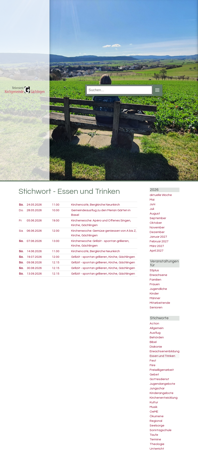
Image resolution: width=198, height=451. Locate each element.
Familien (155, 279)
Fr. (20, 220)
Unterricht (157, 448)
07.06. (34, 241)
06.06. (34, 230)
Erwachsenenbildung (164, 351)
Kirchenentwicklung (164, 397)
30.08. (34, 268)
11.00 (55, 204)
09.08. (34, 262)
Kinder (154, 293)
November (157, 227)
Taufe (154, 434)
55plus (154, 270)
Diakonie (156, 346)
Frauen (155, 284)
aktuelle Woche (161, 195)
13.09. (34, 273)
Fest (153, 360)
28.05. (34, 210)
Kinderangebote (161, 393)
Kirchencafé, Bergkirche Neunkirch (95, 204)
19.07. (34, 256)
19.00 (55, 220)
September (158, 218)
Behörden (157, 337)
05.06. (34, 220)
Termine (155, 439)
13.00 (55, 241)
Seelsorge (157, 425)
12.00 (55, 230)
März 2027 (157, 246)
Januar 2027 (158, 236)
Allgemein (157, 328)
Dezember (157, 232)
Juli (152, 208)
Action (154, 323)
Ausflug (155, 332)
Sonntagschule (161, 430)
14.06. (34, 251)
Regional (156, 420)
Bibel (153, 342)
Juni (152, 204)
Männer (155, 298)
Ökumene (157, 416)
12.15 (55, 262)
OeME (154, 411)
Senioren (156, 307)
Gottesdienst (159, 379)
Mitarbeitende (160, 302)
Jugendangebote (162, 383)
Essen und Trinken (162, 355)
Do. (21, 210)
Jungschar (157, 388)
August (155, 213)
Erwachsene (158, 275)
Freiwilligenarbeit (162, 369)
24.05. (34, 204)
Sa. (21, 230)
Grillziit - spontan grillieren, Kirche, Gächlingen (103, 256)
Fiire (152, 365)
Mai (152, 199)
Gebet (154, 374)
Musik (153, 406)
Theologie (157, 444)
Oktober (156, 222)
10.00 (55, 210)
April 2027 (156, 250)
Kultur (154, 402)
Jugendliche (158, 288)
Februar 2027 (159, 241)
